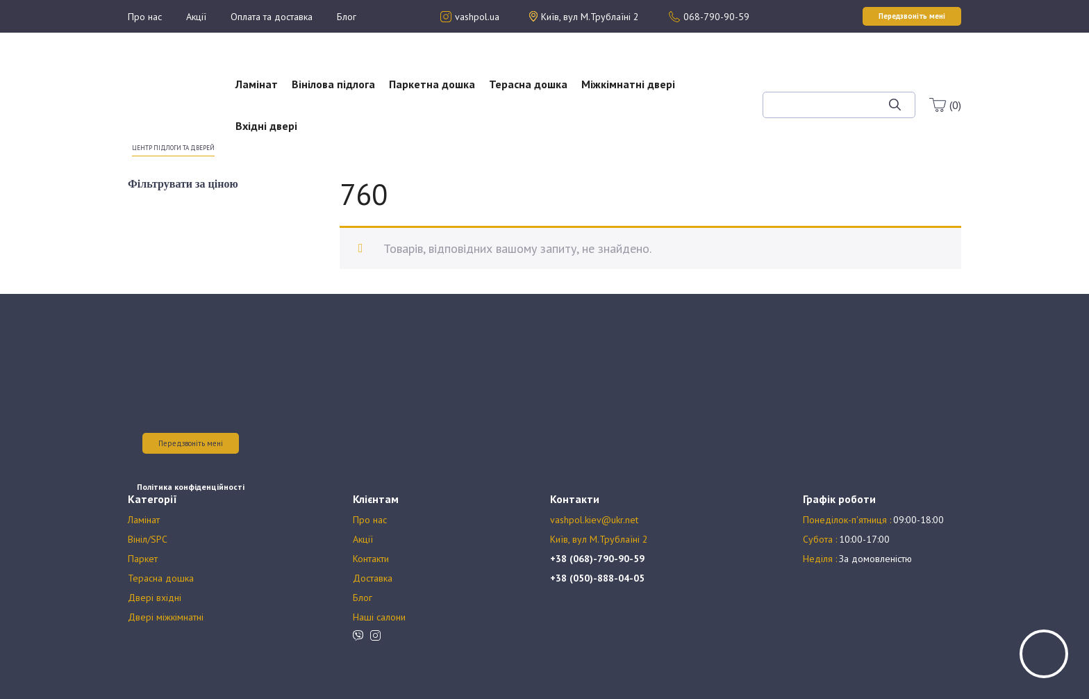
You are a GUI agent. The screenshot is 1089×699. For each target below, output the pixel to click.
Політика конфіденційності (190, 487)
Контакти (371, 558)
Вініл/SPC (147, 539)
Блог (346, 16)
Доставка (372, 578)
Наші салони (379, 617)
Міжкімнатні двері (628, 84)
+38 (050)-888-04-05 (597, 578)
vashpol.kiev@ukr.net (594, 519)
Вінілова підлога (333, 84)
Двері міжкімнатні (165, 617)
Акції (196, 16)
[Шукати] (894, 105)
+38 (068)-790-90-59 (597, 558)
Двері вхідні (154, 597)
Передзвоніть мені (190, 443)
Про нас (145, 16)
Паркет (143, 558)
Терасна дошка (528, 84)
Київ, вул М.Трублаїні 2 (599, 539)
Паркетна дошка (432, 84)
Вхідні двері (266, 126)
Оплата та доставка (272, 16)
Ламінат (256, 84)
